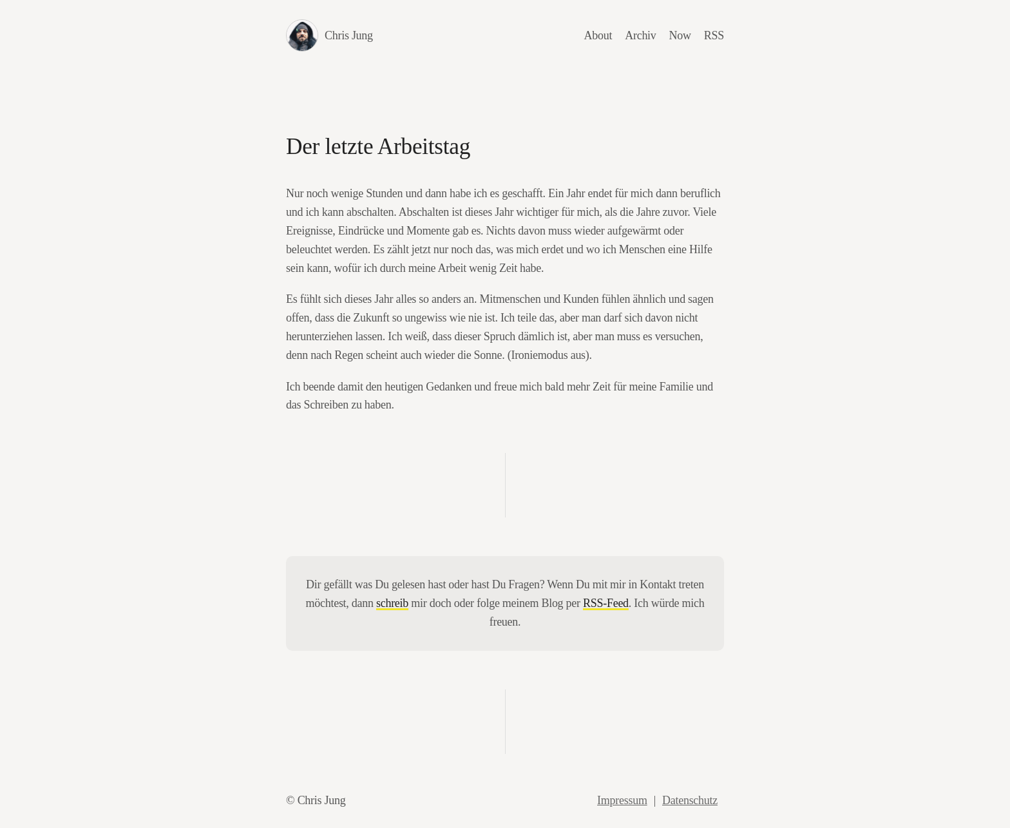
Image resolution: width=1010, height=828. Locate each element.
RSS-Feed (606, 603)
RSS (714, 35)
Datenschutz (690, 800)
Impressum (622, 800)
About (598, 35)
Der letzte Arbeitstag (378, 146)
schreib (392, 603)
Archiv (640, 35)
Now (680, 35)
